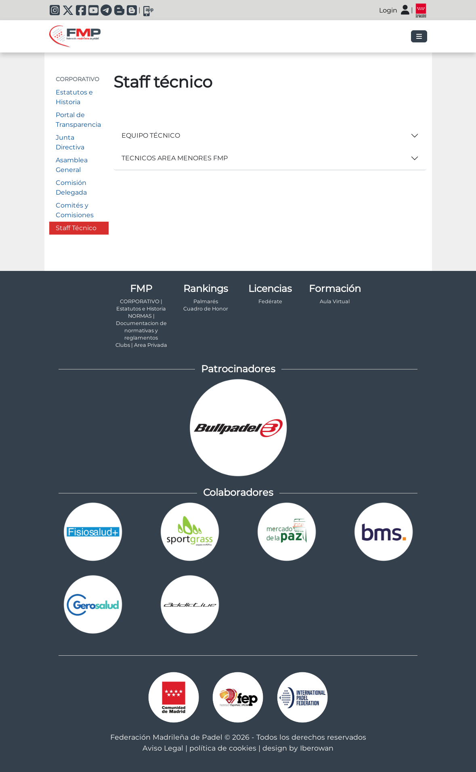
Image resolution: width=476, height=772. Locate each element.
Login (388, 10)
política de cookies (222, 748)
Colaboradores (238, 492)
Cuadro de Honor (205, 309)
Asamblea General (72, 165)
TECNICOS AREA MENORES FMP (175, 158)
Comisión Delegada (71, 187)
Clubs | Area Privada (141, 345)
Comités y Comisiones (75, 210)
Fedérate (270, 301)
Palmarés (205, 301)
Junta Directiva (70, 142)
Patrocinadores (238, 369)
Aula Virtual (335, 301)
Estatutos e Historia (74, 97)
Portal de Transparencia (78, 119)
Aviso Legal (163, 748)
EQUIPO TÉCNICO (151, 135)
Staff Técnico (76, 228)
